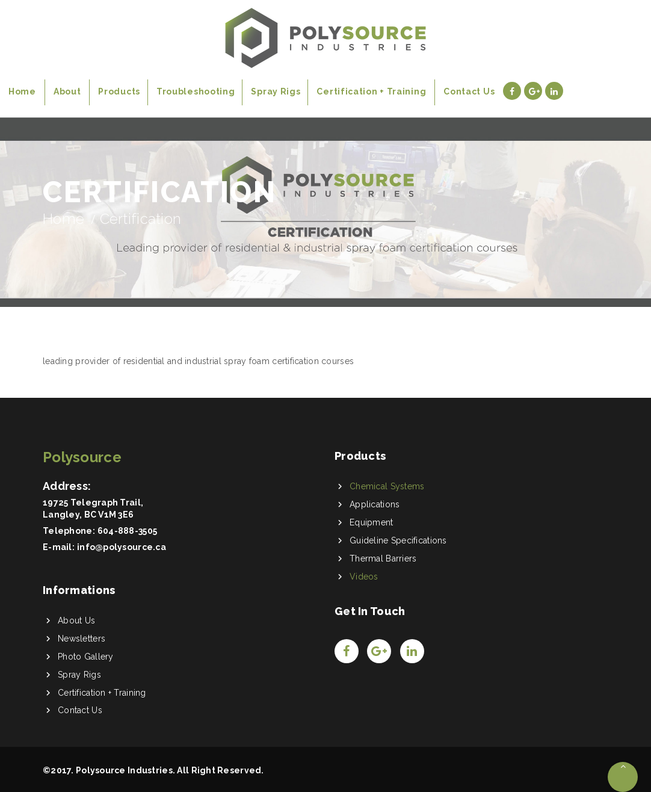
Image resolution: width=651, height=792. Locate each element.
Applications (375, 504)
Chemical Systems (387, 486)
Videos (364, 576)
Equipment (371, 522)
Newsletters (81, 638)
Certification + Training (102, 693)
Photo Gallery (86, 656)
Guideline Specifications (398, 540)
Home (63, 218)
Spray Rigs (79, 674)
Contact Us (80, 710)
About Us (76, 620)
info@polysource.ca (121, 547)
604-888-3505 (127, 531)
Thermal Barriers (383, 558)
